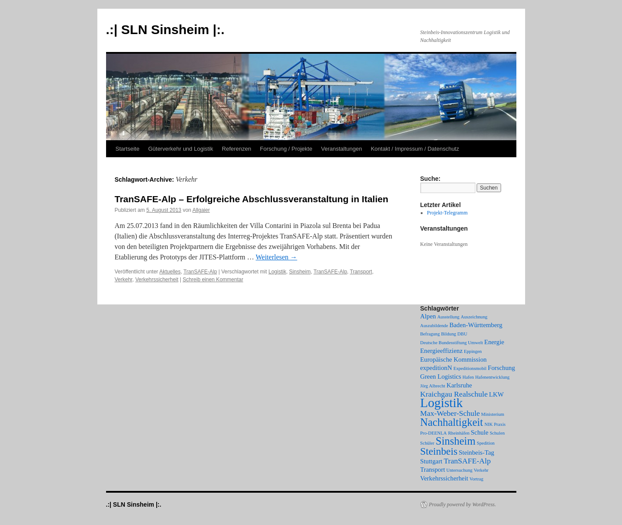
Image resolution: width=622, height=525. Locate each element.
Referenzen (236, 148)
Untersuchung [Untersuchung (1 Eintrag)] (460, 470)
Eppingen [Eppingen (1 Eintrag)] (473, 351)
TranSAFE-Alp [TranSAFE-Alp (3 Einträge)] (467, 460)
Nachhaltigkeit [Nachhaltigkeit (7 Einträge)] (451, 422)
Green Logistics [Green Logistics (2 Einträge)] (440, 376)
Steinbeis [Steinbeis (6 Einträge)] (439, 451)
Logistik (277, 272)
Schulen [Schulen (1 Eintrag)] (497, 433)
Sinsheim (299, 272)
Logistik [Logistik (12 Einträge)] (441, 403)
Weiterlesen (276, 257)
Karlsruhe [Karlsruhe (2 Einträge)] (459, 385)
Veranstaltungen (341, 148)
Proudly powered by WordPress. (462, 504)
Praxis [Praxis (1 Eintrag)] (500, 424)
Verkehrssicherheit (157, 279)
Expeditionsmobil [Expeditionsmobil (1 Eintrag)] (470, 368)
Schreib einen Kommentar (212, 279)
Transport (361, 272)
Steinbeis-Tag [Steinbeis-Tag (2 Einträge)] (476, 452)
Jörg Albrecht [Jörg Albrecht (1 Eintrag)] (433, 385)
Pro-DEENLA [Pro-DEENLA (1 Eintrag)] (433, 433)
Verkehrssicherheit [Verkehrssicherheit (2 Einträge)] (444, 478)
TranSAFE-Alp (200, 272)
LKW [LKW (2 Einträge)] (496, 394)
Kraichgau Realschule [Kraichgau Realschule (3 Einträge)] (454, 394)
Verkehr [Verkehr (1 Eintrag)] (481, 470)
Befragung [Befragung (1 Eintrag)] (430, 334)
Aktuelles (170, 272)
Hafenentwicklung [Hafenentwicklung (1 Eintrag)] (492, 377)
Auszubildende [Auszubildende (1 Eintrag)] (434, 325)
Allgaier (201, 210)
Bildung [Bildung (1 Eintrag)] (448, 334)
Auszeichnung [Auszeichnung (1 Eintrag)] (474, 316)
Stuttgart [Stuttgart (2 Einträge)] (431, 461)
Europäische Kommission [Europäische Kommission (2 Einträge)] (453, 359)
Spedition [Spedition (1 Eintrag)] (486, 443)
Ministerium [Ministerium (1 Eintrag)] (492, 414)
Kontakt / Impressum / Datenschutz (415, 148)
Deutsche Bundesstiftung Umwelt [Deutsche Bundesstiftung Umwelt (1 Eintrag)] (451, 342)
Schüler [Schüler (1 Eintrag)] (427, 443)
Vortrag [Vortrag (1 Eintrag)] (477, 479)
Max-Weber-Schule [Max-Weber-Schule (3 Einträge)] (450, 413)
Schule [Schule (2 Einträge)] (479, 432)
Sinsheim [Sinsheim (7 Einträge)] (455, 441)
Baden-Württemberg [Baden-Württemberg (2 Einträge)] (475, 324)
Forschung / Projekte (286, 148)
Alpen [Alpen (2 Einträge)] (428, 316)
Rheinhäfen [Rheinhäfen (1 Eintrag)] (458, 433)
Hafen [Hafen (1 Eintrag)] (468, 377)
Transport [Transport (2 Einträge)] (432, 469)
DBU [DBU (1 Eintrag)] (462, 334)
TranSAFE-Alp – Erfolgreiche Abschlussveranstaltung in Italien (251, 199)
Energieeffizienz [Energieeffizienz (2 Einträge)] (441, 350)
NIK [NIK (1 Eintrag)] (489, 424)
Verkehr (124, 279)
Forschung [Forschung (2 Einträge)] (501, 367)
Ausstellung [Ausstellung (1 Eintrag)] (448, 316)
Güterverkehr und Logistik (180, 148)
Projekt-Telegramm (447, 213)
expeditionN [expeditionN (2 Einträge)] (436, 367)
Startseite (128, 148)
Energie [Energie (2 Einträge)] (494, 341)
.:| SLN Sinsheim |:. (165, 29)
